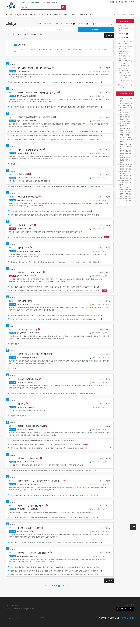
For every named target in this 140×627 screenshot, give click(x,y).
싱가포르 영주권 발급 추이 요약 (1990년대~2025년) (125, 120)
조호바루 (51, 49)
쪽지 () (119, 2)
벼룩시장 (32, 14)
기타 (40, 34)
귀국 (95, 49)
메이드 (41, 49)
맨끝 (74, 586)
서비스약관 (102, 618)
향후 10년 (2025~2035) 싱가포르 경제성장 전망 (125, 134)
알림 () (110, 2)
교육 (19, 34)
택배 (56, 49)
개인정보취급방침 (113, 618)
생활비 (86, 49)
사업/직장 (33, 34)
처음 (45, 586)
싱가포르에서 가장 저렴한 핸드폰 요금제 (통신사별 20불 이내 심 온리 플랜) (125, 189)
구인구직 (40, 14)
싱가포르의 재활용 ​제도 (124, 112)
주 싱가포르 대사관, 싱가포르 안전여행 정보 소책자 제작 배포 (125, 182)
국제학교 (74, 49)
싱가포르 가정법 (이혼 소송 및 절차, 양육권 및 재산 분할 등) (125, 146)
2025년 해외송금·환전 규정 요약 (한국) (125, 109)
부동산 (25, 14)
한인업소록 (83, 14)
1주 (45, 24)
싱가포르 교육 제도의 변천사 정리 (125, 100)
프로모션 (48, 14)
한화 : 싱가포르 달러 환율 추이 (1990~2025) (124, 125)
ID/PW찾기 (131, 14)
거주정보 (66, 14)
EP (22, 49)
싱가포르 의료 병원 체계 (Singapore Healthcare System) (124, 153)
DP (25, 49)
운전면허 (34, 49)
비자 (29, 49)
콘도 (99, 49)
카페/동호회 (57, 14)
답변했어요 (95, 29)
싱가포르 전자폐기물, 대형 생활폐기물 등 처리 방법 (125, 165)
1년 (62, 24)
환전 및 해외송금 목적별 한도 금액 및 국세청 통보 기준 (124, 201)
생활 (13, 34)
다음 (71, 586)
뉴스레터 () (129, 2)
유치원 (80, 49)
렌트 (103, 49)
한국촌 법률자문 (125, 607)
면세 (91, 49)
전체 (40, 24)
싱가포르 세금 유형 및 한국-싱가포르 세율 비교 (124, 195)
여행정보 (74, 14)
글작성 (109, 36)
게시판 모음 (93, 14)
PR (18, 49)
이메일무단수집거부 (127, 618)
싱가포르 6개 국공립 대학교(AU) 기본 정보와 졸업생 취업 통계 (125, 139)
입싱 (15, 49)
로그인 (116, 14)
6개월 (56, 24)
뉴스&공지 (9, 14)
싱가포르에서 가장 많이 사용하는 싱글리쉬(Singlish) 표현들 (125, 160)
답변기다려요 (60, 29)
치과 (65, 49)
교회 (69, 49)
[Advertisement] (125, 221)
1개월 (50, 24)
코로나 (15, 52)
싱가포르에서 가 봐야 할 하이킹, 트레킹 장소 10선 (124, 177)
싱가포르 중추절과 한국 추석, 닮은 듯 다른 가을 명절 (125, 104)
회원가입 (123, 14)
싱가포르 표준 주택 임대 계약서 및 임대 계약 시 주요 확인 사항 (124, 171)
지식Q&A (18, 14)
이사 (45, 49)
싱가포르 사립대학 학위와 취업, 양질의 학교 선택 (125, 116)
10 (68, 586)
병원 (60, 49)
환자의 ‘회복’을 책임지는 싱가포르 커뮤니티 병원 (124, 129)
